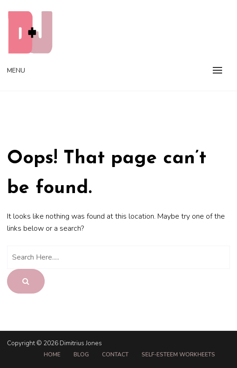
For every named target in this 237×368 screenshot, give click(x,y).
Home (52, 354)
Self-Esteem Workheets (178, 354)
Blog (81, 354)
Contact (115, 354)
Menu (16, 70)
